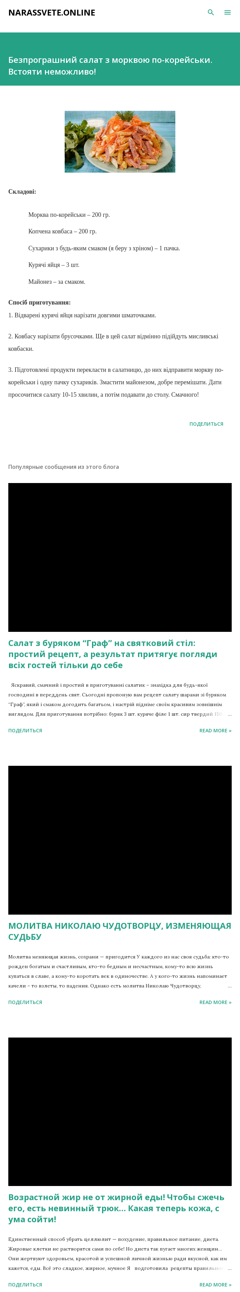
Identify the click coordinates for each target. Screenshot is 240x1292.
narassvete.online (51, 12)
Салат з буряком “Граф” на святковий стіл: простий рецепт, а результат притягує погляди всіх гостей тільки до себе (113, 654)
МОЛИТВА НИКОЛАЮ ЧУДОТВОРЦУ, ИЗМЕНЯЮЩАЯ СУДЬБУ (119, 931)
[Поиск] (211, 12)
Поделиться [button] (206, 424)
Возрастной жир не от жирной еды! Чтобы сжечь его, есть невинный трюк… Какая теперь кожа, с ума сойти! (116, 1208)
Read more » (216, 730)
